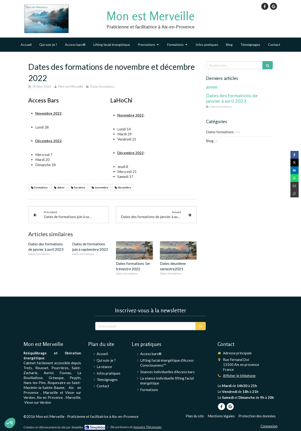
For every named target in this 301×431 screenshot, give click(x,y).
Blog (210, 141)
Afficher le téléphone (239, 375)
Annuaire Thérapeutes (147, 427)
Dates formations (220, 132)
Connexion (269, 426)
